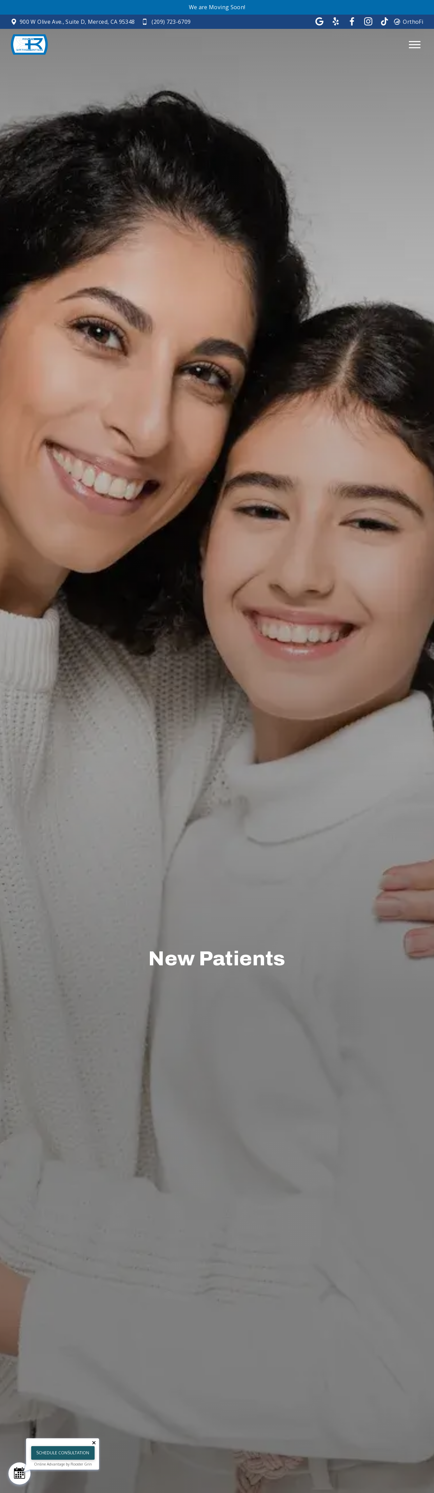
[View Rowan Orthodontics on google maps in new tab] (73, 21)
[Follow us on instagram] (368, 21)
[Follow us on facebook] (352, 21)
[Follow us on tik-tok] (384, 21)
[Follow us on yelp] (336, 21)
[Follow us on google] (319, 21)
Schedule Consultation (62, 1452)
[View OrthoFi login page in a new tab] (408, 21)
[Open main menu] (414, 44)
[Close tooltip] (94, 1442)
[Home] (28, 44)
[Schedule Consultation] (19, 1473)
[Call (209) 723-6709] (167, 21)
